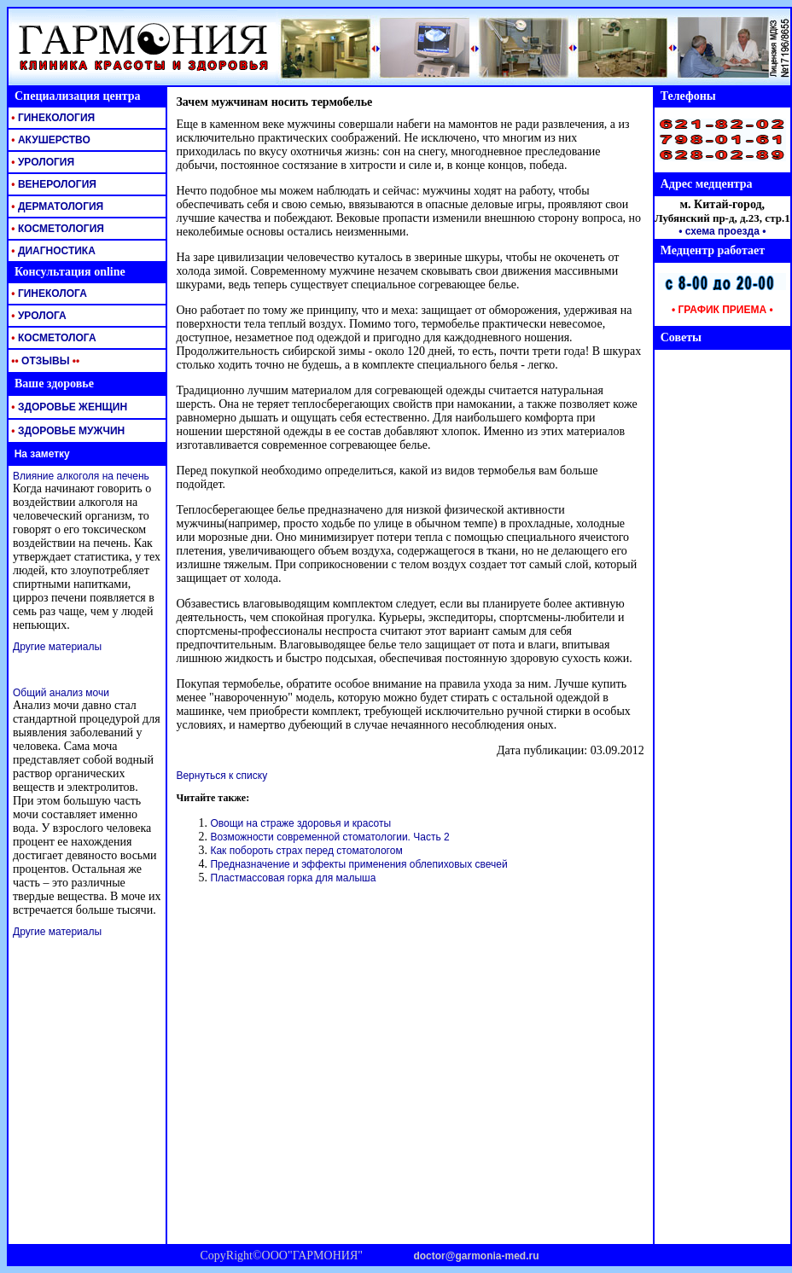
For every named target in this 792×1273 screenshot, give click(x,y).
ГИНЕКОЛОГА (48, 293)
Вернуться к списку (221, 776)
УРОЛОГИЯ (41, 162)
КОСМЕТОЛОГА (52, 338)
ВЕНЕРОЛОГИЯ (52, 184)
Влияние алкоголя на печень (81, 476)
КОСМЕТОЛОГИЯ (56, 229)
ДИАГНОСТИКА (52, 251)
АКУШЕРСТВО (49, 140)
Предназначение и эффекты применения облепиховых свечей (358, 864)
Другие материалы (57, 647)
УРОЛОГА (38, 316)
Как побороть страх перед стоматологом (306, 851)
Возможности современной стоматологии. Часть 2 (329, 837)
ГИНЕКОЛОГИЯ (52, 118)
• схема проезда (719, 231)
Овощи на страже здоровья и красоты (300, 823)
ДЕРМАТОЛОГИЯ (56, 206)
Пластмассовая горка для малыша (293, 878)
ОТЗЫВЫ (44, 361)
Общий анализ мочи (61, 693)
